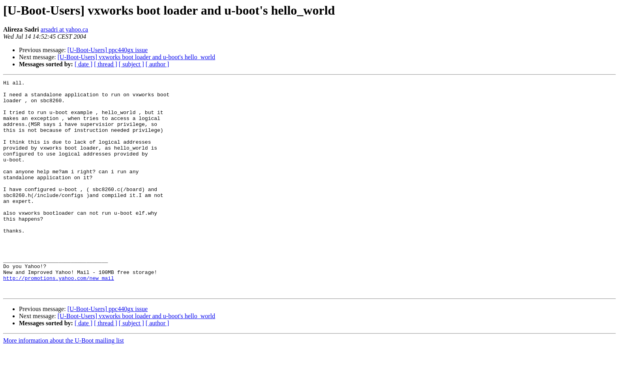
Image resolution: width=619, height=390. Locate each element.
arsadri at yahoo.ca (64, 29)
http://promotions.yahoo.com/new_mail (58, 318)
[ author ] (157, 64)
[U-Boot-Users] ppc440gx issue (108, 50)
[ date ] (83, 64)
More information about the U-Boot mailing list (63, 383)
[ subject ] (131, 64)
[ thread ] (105, 64)
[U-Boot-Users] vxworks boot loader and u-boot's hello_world (136, 57)
